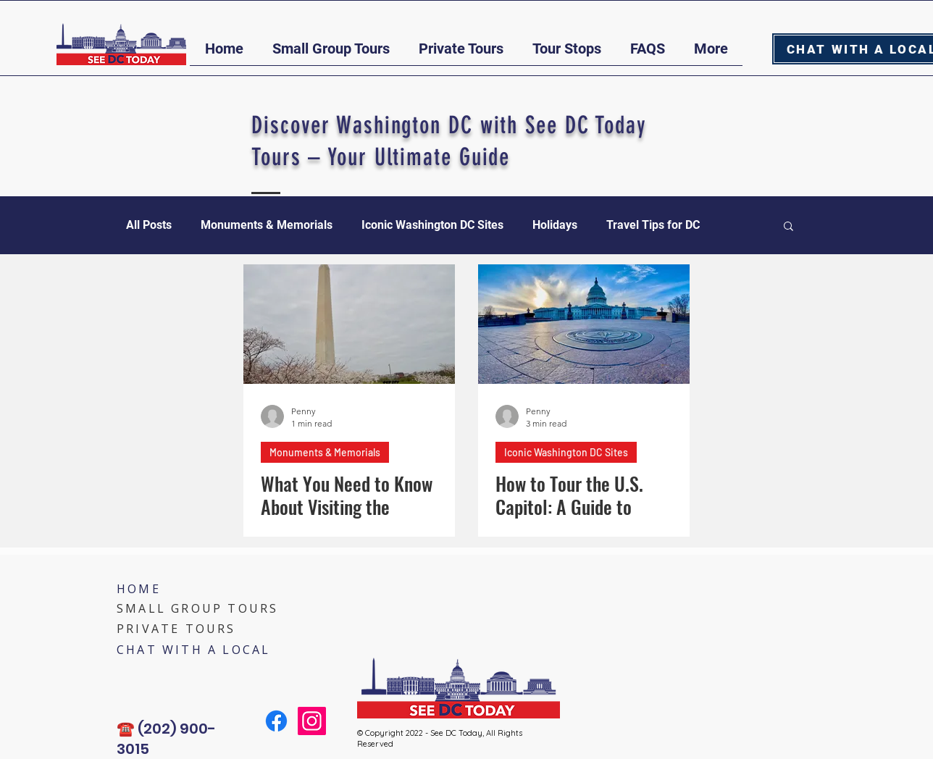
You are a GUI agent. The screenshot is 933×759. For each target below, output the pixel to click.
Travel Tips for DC (653, 225)
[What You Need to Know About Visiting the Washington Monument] (349, 324)
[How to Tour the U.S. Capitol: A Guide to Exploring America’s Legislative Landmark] (584, 324)
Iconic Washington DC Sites (432, 225)
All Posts (149, 225)
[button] (331, 54)
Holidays (554, 225)
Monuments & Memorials (266, 225)
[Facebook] (276, 721)
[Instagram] (312, 721)
